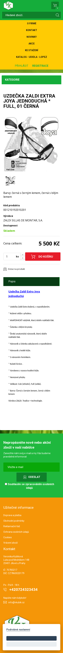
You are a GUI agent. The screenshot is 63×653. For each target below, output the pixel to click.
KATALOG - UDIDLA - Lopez (31, 57)
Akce (32, 43)
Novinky (32, 37)
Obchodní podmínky (13, 520)
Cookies (7, 537)
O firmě (31, 23)
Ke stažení (31, 50)
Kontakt (31, 30)
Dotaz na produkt (16, 269)
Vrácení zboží (10, 542)
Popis (11, 281)
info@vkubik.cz (16, 602)
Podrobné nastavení (18, 629)
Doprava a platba (12, 515)
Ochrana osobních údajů (16, 532)
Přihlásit (21, 65)
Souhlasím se (29, 486)
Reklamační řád (11, 526)
